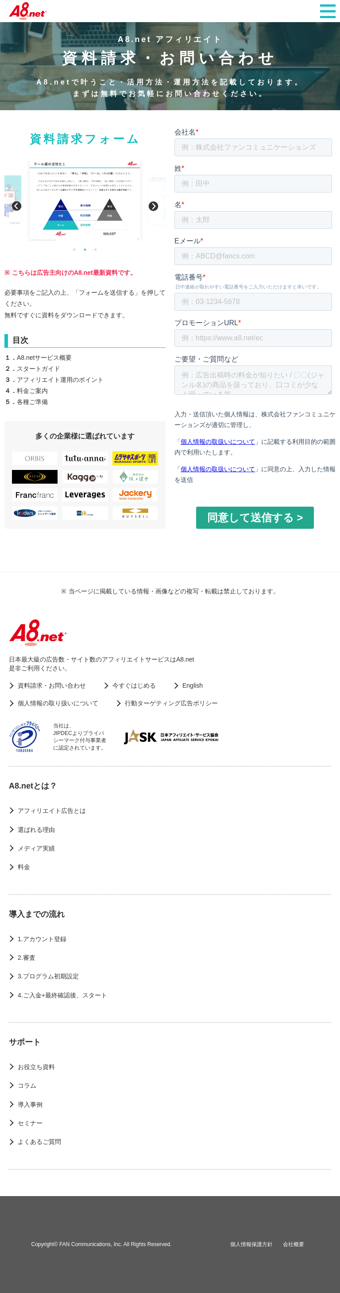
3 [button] (95, 249)
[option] (85, 200)
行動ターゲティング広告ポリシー (171, 703)
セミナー (30, 1123)
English (192, 685)
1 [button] (74, 249)
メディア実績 (36, 848)
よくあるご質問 (39, 1141)
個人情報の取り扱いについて (58, 703)
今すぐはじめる (134, 685)
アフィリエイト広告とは (52, 810)
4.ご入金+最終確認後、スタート (62, 995)
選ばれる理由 (36, 829)
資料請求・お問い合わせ (52, 685)
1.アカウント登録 (42, 939)
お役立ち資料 (36, 1066)
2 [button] (85, 249)
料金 (24, 866)
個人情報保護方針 (251, 1244)
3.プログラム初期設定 (48, 976)
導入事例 (30, 1104)
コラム (27, 1085)
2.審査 (26, 957)
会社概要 (293, 1244)
